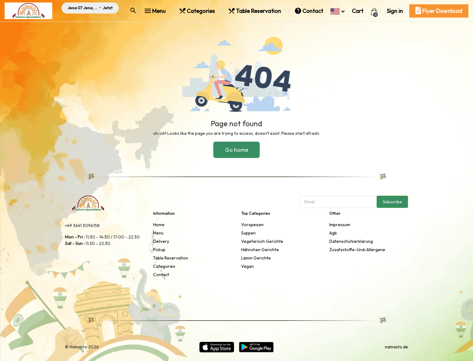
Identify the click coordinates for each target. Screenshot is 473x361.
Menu (156, 11)
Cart (357, 11)
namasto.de (396, 347)
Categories (198, 11)
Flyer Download (438, 11)
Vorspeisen (252, 224)
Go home (236, 149)
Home (158, 224)
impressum (339, 224)
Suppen (248, 233)
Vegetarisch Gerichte (262, 241)
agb (333, 233)
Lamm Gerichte (256, 258)
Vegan (247, 266)
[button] (337, 11)
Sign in (395, 11)
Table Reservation (255, 11)
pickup (159, 249)
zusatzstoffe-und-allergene (357, 249)
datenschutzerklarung (351, 241)
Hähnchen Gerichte (260, 249)
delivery (161, 241)
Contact (309, 11)
